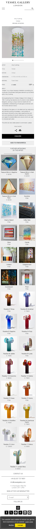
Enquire (18, 136)
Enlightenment (27, 264)
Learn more (29, 522)
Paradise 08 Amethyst (27, 309)
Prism (27, 287)
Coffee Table (27, 220)
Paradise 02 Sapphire (9, 331)
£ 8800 (9, 378)
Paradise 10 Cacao (9, 398)
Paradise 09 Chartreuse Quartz (27, 421)
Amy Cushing (18, 18)
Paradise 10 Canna (27, 398)
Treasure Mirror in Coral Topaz (9, 197)
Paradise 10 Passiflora (9, 420)
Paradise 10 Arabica (27, 376)
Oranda (27, 242)
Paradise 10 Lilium (9, 444)
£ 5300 (27, 446)
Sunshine (27, 196)
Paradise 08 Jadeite (9, 354)
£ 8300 (18, 469)
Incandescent (9, 287)
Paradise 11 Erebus (27, 444)
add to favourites (18, 143)
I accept (20, 525)
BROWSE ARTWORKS (18, 23)
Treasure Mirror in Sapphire (9, 172)
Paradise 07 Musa (9, 309)
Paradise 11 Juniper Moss (18, 467)
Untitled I (9, 264)
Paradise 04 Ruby (27, 331)
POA (27, 198)
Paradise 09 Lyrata (27, 354)
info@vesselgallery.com (18, 482)
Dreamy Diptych (9, 220)
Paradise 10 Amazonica (9, 376)
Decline (11, 525)
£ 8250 (9, 174)
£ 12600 (9, 446)
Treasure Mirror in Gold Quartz (27, 173)
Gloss (9, 242)
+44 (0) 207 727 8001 (18, 479)
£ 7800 (27, 311)
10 (23, 60)
